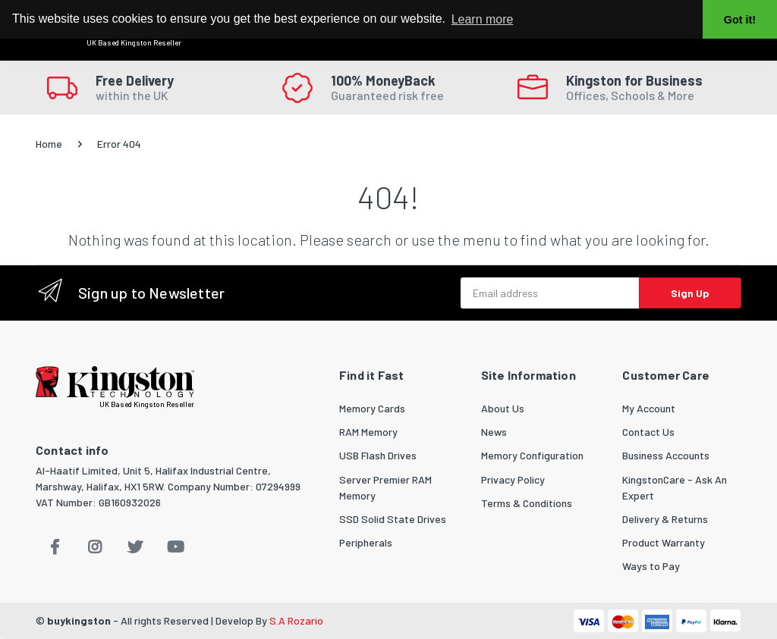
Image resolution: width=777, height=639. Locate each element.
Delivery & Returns (665, 518)
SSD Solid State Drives (392, 518)
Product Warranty (663, 542)
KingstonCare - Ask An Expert (674, 487)
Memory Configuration (532, 455)
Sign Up (690, 293)
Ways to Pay (651, 565)
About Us (502, 408)
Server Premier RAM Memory (385, 487)
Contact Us (648, 431)
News (494, 431)
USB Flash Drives (378, 455)
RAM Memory (368, 431)
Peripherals (365, 542)
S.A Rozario (296, 620)
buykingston (79, 620)
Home (49, 143)
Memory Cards (372, 408)
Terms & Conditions (526, 502)
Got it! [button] (740, 20)
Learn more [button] (482, 19)
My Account (648, 408)
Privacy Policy (513, 479)
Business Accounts (665, 455)
